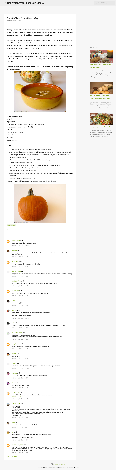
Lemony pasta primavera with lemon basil (101, 126)
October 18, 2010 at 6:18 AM (20, 349)
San (13, 432)
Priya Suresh (15, 261)
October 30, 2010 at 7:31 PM (20, 452)
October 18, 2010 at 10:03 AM (20, 368)
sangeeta (14, 250)
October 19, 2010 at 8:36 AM (20, 387)
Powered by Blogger (58, 464)
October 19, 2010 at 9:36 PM (20, 417)
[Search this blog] (106, 3)
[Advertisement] (84, 71)
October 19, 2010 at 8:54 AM (20, 399)
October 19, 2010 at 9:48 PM (20, 427)
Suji (13, 323)
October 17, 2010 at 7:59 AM (20, 276)
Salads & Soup (11, 225)
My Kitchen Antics (17, 332)
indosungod (15, 290)
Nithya (13, 300)
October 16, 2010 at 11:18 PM (20, 245)
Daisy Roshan (16, 344)
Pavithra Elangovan (17, 445)
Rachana (14, 373)
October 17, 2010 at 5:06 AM (20, 266)
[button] (8, 24)
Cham (13, 422)
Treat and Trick (16, 281)
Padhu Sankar (16, 240)
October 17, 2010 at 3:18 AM (20, 257)
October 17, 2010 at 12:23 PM (20, 318)
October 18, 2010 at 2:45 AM (20, 339)
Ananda (14, 363)
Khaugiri (14, 353)
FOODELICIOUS (16, 396)
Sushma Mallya (16, 271)
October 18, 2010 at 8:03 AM (20, 358)
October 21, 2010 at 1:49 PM (20, 440)
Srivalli (14, 383)
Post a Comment (12, 456)
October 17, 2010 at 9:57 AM (20, 305)
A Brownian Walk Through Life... (24, 2)
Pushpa (14, 310)
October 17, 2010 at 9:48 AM (20, 295)
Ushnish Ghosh (16, 403)
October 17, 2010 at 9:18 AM (20, 286)
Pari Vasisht (15, 392)
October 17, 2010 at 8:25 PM (20, 328)
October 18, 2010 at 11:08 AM (20, 378)
